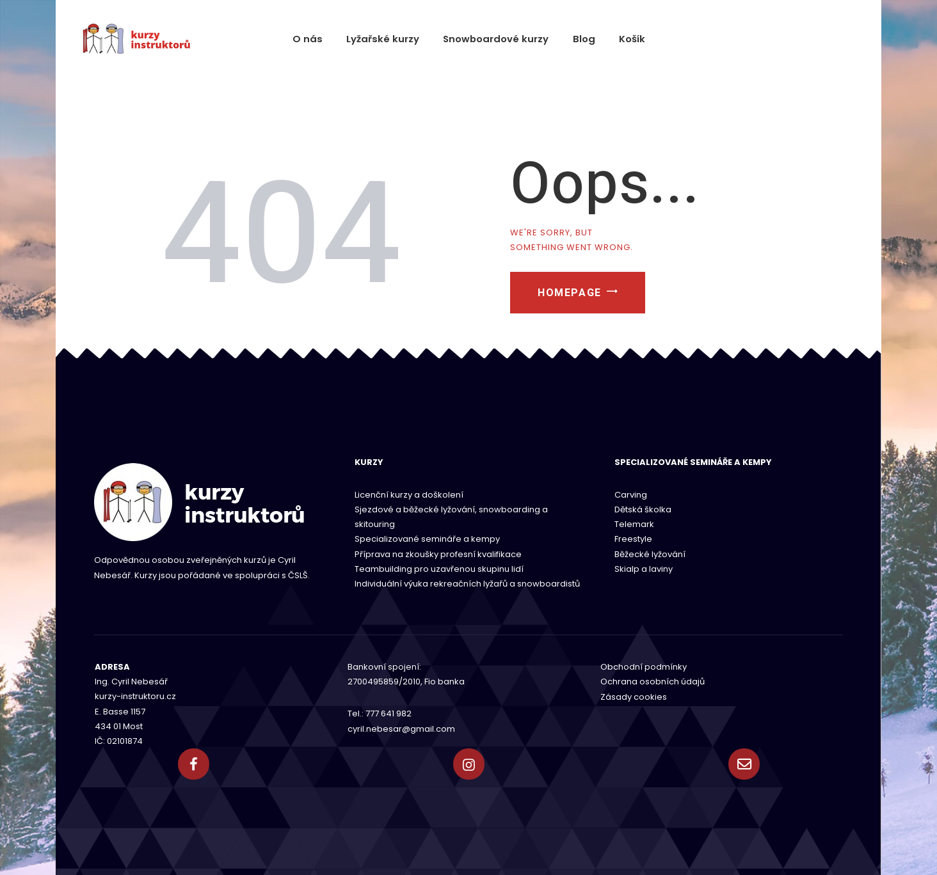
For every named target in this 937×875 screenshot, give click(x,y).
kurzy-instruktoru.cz (135, 696)
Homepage (576, 296)
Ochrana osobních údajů (652, 681)
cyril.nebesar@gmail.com (401, 728)
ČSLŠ (298, 575)
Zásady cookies (633, 696)
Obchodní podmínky (643, 666)
